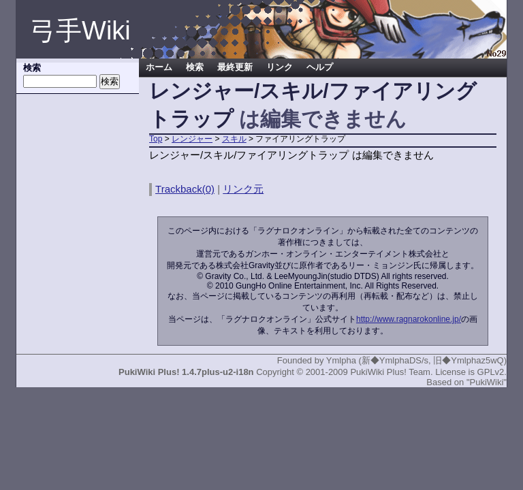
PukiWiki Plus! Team (390, 372)
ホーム (159, 67)
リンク (279, 67)
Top (155, 139)
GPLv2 (491, 372)
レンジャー (192, 139)
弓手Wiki (80, 30)
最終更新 (235, 67)
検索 (195, 67)
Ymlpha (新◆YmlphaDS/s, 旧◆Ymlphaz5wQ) (416, 360)
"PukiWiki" (486, 382)
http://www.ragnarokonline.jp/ (408, 319)
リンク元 (243, 189)
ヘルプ (319, 67)
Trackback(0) (185, 189)
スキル (234, 139)
